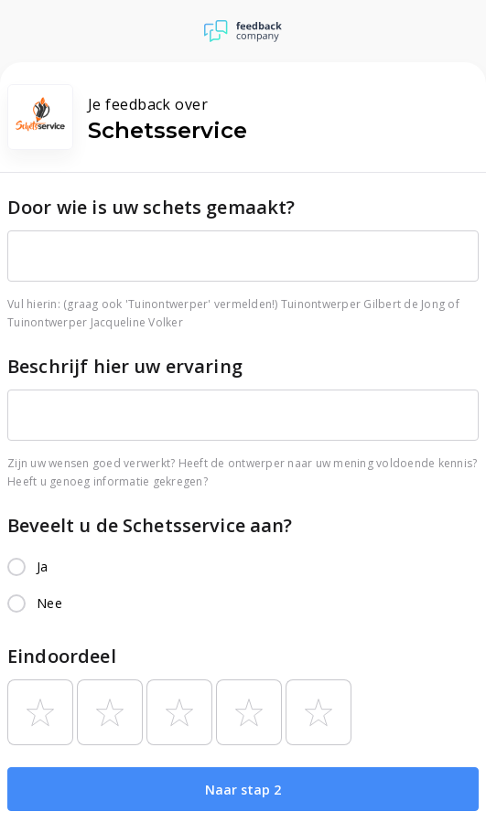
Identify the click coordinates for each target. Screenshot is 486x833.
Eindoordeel (61, 656)
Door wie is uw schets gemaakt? (151, 207)
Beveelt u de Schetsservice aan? (150, 525)
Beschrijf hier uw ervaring (125, 366)
